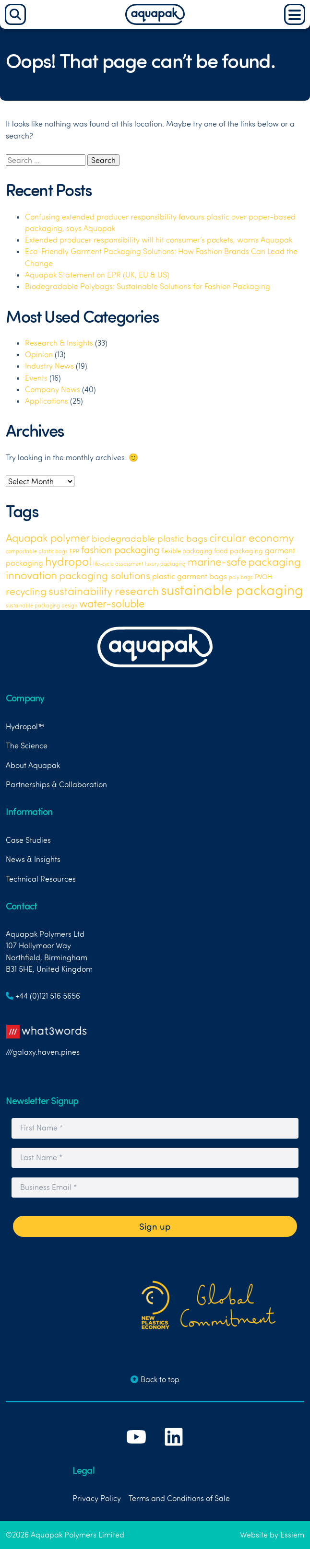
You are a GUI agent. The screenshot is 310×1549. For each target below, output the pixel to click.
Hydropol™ (25, 726)
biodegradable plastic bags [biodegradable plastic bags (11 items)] (149, 538)
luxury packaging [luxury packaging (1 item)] (165, 563)
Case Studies (28, 840)
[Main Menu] (294, 14)
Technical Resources (41, 879)
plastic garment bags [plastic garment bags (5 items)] (189, 576)
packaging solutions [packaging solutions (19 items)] (104, 575)
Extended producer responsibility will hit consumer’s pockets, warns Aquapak (158, 240)
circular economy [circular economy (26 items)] (251, 538)
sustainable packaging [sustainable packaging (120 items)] (232, 589)
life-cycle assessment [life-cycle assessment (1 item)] (118, 563)
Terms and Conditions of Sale (179, 1498)
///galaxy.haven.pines (46, 1037)
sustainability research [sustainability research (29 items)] (103, 590)
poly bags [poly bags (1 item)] (241, 577)
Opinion (39, 354)
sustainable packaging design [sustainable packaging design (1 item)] (41, 605)
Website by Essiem (272, 1534)
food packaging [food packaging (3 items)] (238, 551)
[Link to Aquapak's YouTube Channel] (137, 1451)
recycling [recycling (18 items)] (26, 591)
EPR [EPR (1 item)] (74, 551)
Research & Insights (59, 343)
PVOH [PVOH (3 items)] (263, 576)
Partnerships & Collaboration (56, 784)
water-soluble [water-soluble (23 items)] (111, 603)
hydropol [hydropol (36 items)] (68, 561)
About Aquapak (33, 765)
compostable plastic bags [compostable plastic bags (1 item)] (37, 551)
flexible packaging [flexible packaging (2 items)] (186, 551)
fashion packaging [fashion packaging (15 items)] (120, 549)
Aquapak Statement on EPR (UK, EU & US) (97, 275)
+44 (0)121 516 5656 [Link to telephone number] (43, 996)
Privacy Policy (96, 1498)
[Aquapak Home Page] (155, 22)
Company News (52, 389)
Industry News (49, 366)
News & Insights (33, 859)
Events (36, 378)
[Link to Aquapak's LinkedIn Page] (173, 1451)
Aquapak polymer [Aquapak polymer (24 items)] (48, 538)
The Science (27, 745)
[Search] (15, 14)
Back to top (155, 1379)
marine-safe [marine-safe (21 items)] (217, 561)
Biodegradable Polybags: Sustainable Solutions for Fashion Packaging (147, 286)
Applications (46, 401)
